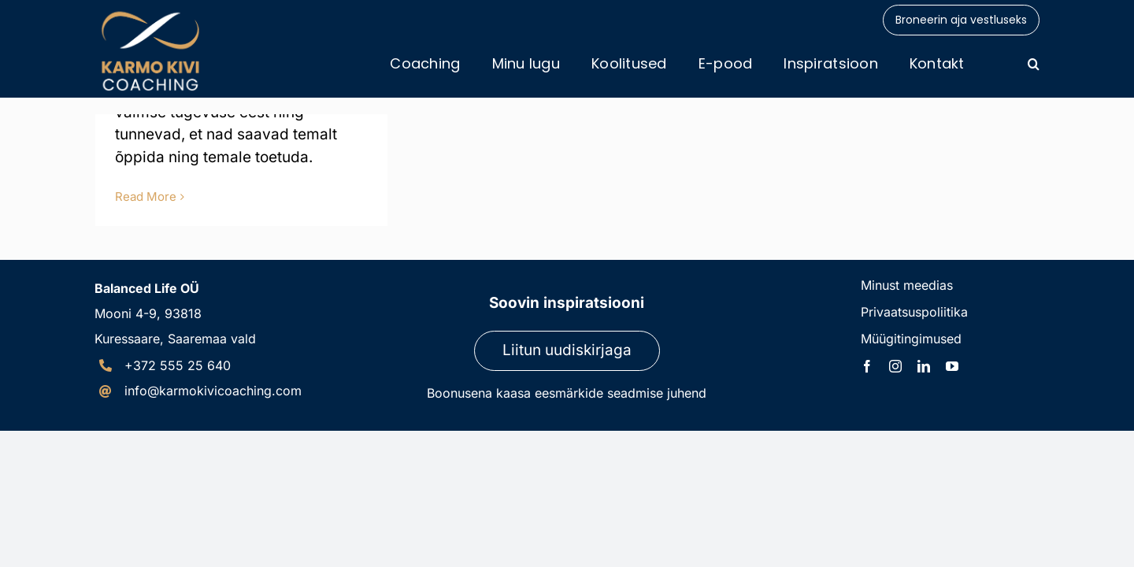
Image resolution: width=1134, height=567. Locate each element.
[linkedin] (923, 366)
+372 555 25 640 (177, 365)
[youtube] (952, 366)
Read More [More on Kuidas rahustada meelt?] (145, 196)
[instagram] (895, 366)
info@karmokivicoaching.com (213, 390)
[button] (1034, 63)
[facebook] (867, 366)
